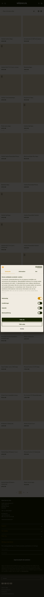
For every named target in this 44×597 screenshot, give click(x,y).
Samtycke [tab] (8, 271)
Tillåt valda (22, 324)
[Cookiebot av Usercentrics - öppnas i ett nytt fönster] (35, 267)
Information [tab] (22, 271)
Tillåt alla (22, 319)
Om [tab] (36, 271)
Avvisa (22, 328)
